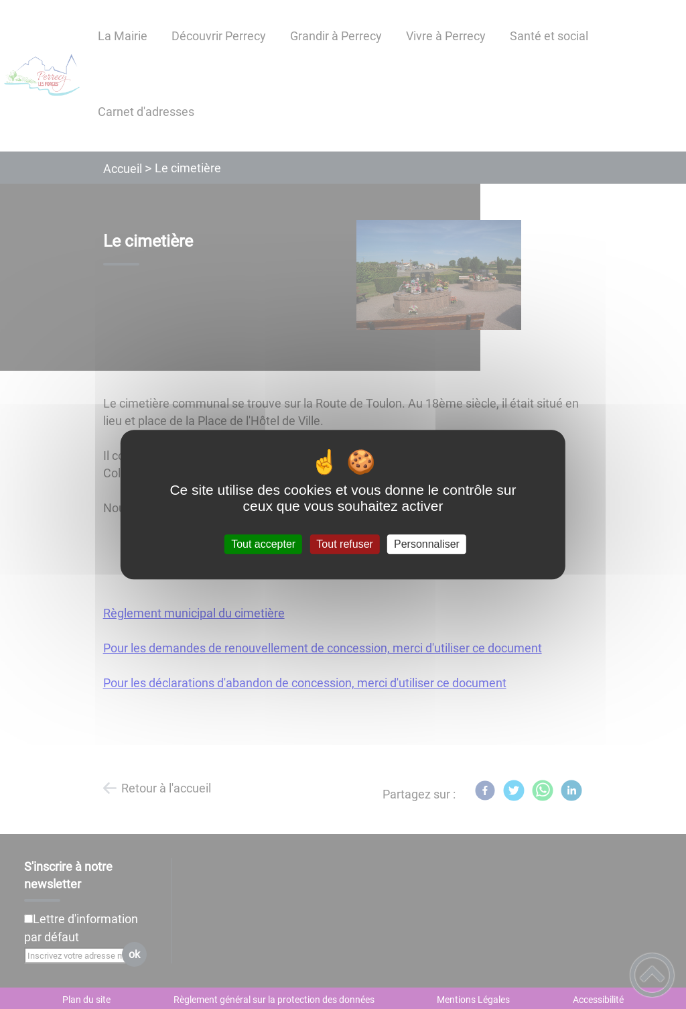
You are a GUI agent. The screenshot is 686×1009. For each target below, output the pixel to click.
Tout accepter (263, 544)
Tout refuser (344, 544)
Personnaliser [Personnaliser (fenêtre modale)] (427, 544)
